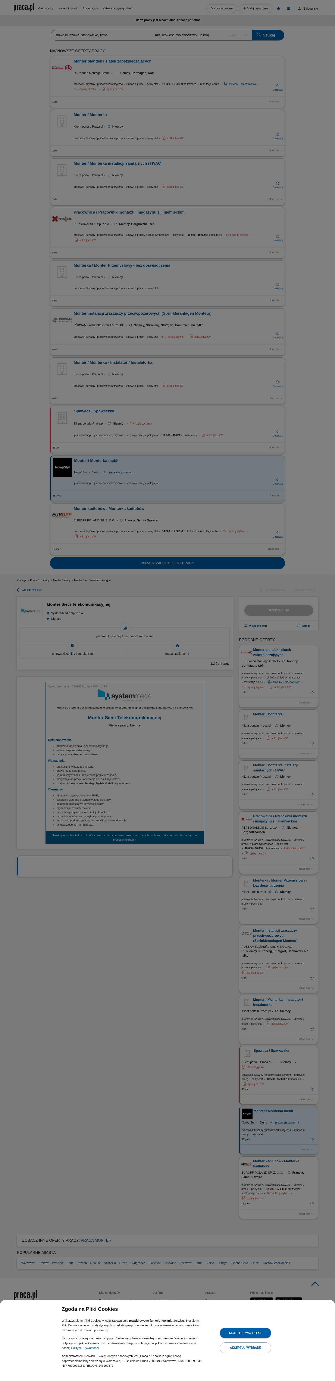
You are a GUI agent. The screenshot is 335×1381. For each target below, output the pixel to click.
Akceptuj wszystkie (245, 1333)
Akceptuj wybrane (245, 1347)
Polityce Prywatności (84, 1348)
